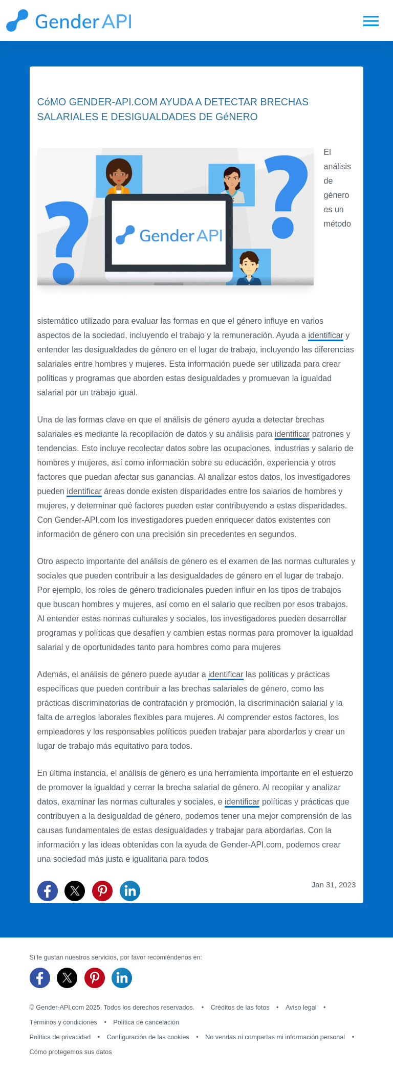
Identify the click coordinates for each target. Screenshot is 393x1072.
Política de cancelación (146, 1022)
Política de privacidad (60, 1037)
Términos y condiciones (63, 1022)
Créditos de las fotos (240, 1007)
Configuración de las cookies (148, 1037)
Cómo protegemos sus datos (71, 1052)
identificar (325, 335)
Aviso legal (301, 1007)
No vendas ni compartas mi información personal (275, 1037)
